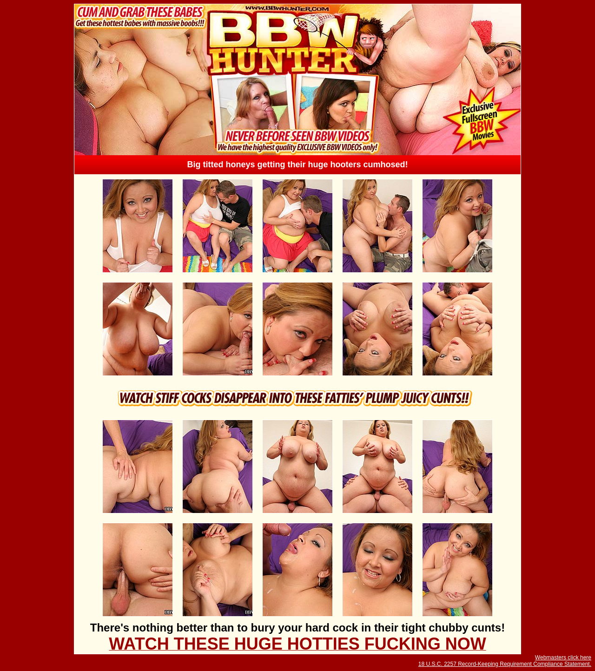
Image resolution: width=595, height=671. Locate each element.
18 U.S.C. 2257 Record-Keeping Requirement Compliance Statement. (504, 664)
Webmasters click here (563, 657)
